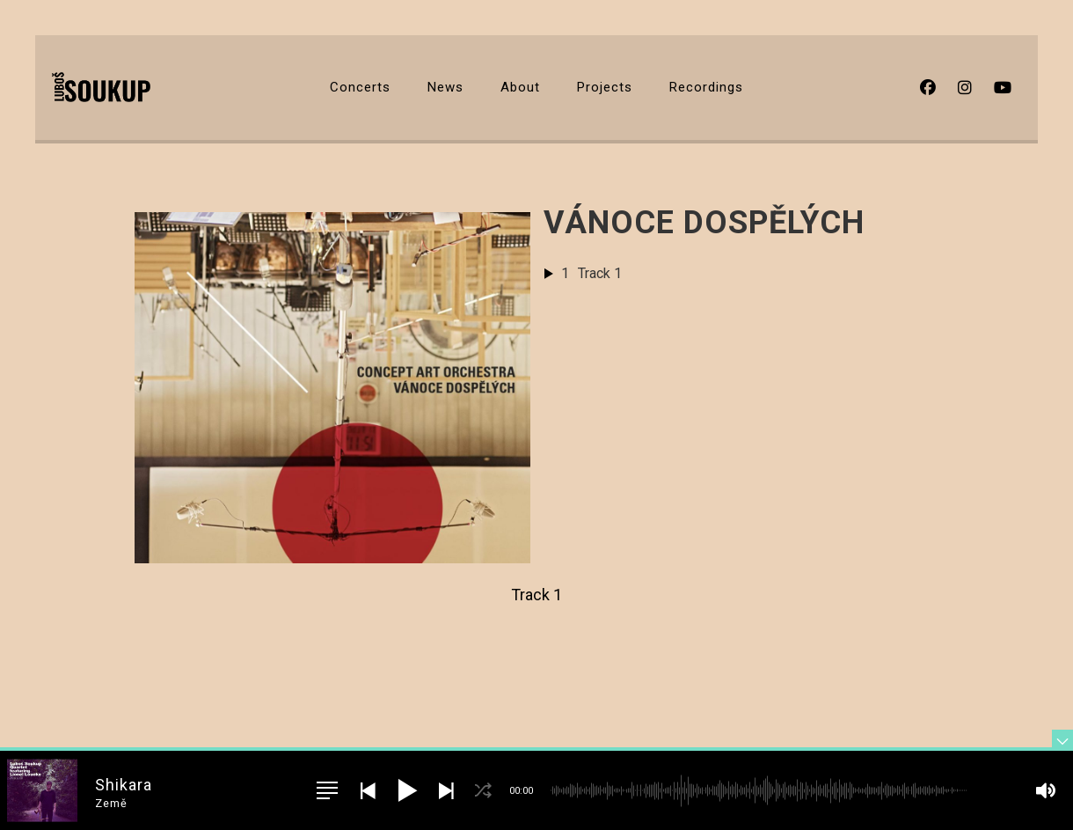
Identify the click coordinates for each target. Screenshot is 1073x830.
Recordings (706, 87)
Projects (604, 87)
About (520, 87)
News (445, 87)
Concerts (360, 87)
